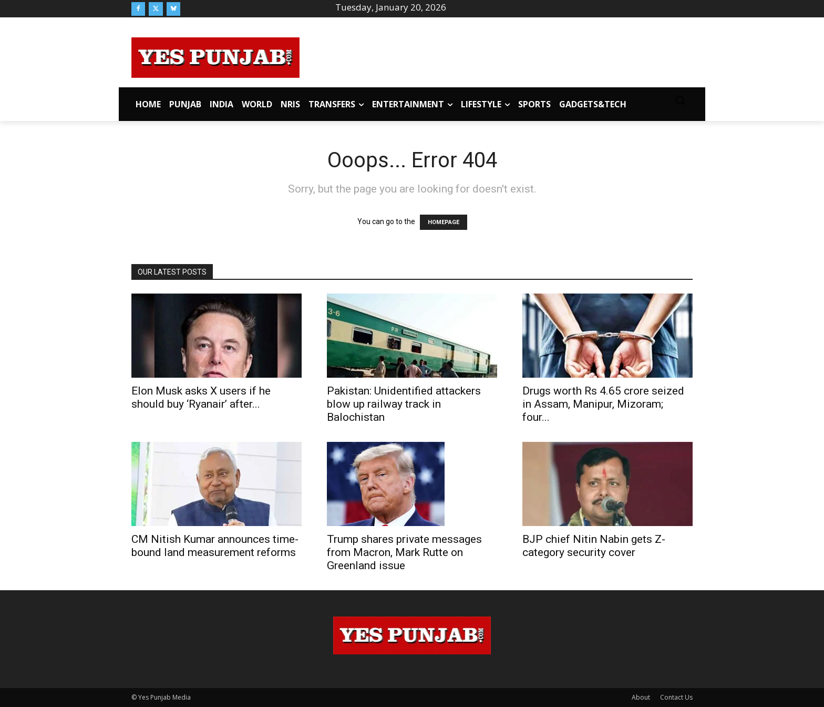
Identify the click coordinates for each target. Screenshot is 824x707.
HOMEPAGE (443, 222)
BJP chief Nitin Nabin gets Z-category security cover (593, 546)
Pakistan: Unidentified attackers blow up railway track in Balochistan (404, 404)
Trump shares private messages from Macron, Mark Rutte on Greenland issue (404, 552)
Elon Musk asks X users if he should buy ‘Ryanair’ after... (201, 397)
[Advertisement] (496, 55)
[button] (680, 100)
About (641, 697)
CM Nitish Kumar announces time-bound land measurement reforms (214, 546)
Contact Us (676, 697)
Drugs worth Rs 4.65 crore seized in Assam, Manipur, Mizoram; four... (603, 404)
